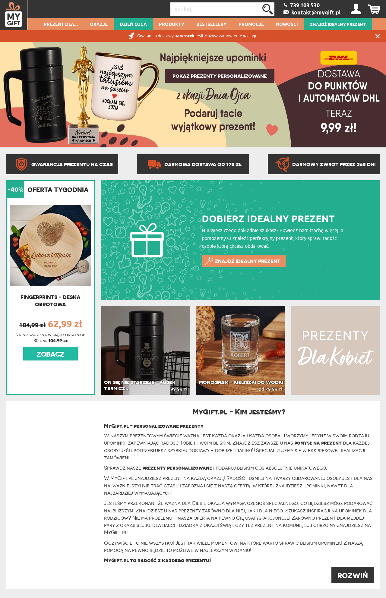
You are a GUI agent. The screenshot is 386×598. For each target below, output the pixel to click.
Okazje (99, 25)
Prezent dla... (61, 25)
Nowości (287, 25)
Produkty (171, 25)
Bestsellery (211, 25)
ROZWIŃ (352, 575)
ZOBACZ (50, 354)
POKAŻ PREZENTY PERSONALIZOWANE (219, 76)
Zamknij (377, 36)
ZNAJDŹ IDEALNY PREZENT (338, 24)
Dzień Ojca (133, 25)
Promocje (251, 25)
